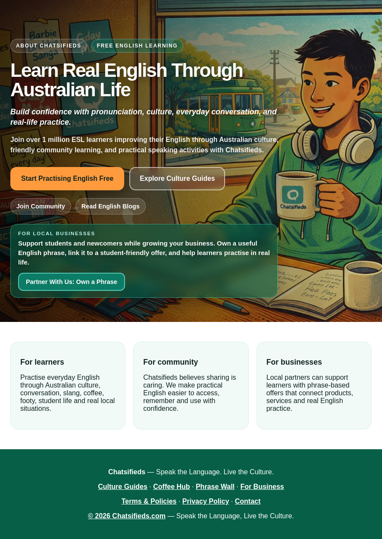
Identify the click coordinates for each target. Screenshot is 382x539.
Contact (248, 501)
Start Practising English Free (67, 178)
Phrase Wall (215, 486)
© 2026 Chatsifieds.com (127, 516)
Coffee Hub (171, 486)
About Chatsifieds (48, 46)
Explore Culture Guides (177, 178)
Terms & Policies (149, 501)
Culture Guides (122, 486)
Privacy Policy (205, 501)
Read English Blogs (110, 206)
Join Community (40, 206)
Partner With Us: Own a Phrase (71, 281)
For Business (262, 486)
